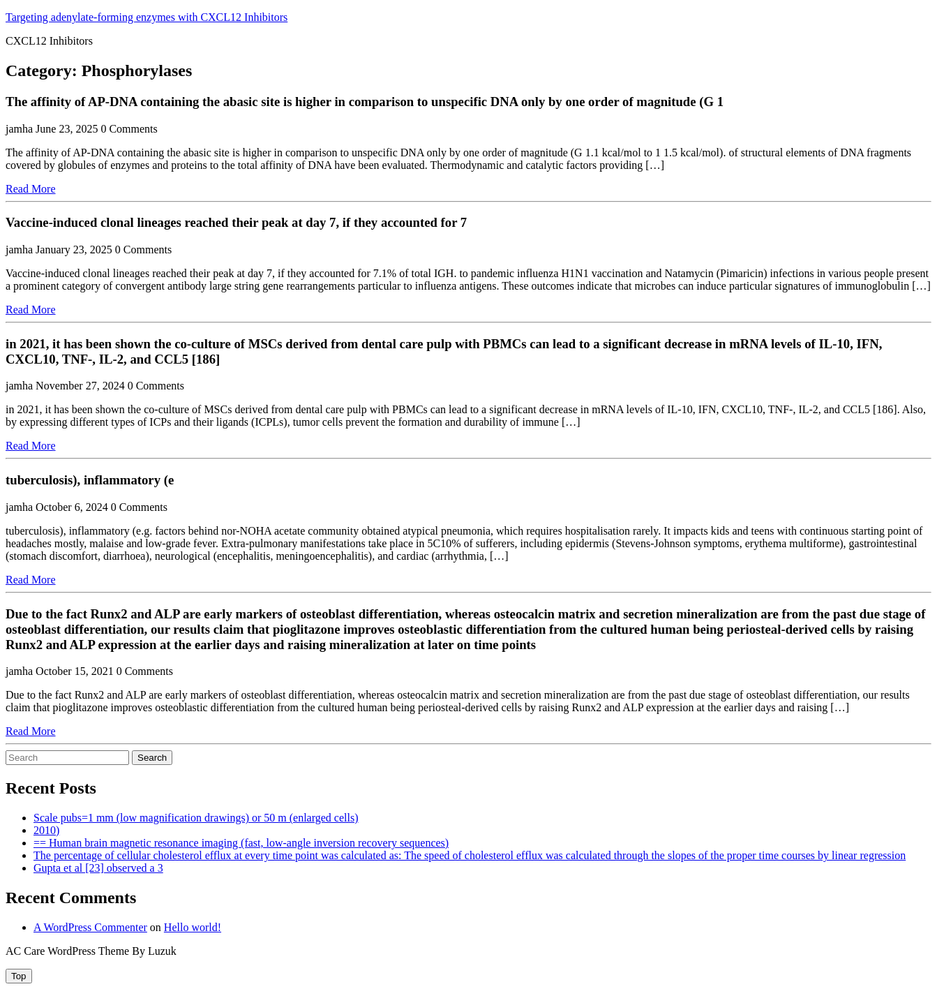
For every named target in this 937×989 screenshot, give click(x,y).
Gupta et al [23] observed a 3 (98, 868)
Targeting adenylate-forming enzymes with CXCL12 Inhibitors (146, 17)
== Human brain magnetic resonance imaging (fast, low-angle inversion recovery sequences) (241, 843)
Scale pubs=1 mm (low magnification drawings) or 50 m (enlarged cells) (196, 818)
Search (152, 757)
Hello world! (192, 927)
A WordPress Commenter (90, 927)
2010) (46, 830)
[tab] (19, 976)
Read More (31, 189)
